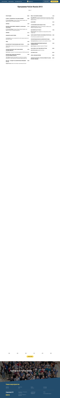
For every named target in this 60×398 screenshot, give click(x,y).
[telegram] (6, 394)
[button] (54, 1)
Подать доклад (11, 1)
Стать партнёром (4, 1)
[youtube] (9, 394)
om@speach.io (33, 393)
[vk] (7, 394)
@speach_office (33, 392)
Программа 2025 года (18, 1)
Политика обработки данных (47, 393)
